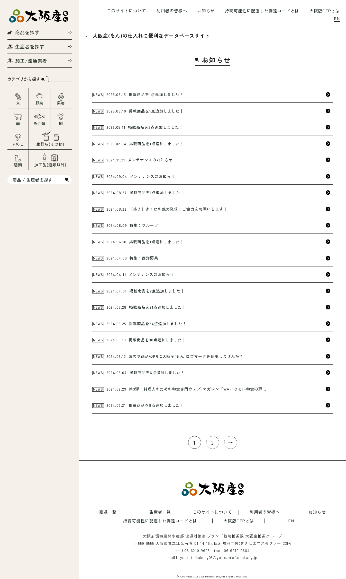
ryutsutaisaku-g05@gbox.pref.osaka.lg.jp (218, 557)
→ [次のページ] (230, 442)
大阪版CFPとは (324, 11)
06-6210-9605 (197, 550)
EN (337, 18)
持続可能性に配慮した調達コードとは (262, 11)
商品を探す (27, 32)
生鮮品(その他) (50, 144)
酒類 (18, 164)
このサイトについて (127, 11)
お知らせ (206, 11)
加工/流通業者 (31, 60)
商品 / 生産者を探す (32, 180)
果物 (61, 103)
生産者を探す (29, 46)
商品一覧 (108, 512)
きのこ (18, 144)
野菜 (39, 103)
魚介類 (39, 123)
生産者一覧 (160, 512)
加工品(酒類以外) (50, 164)
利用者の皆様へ (172, 11)
